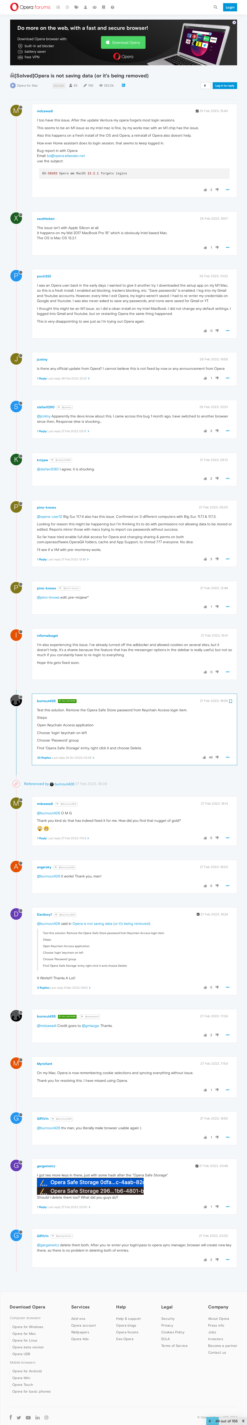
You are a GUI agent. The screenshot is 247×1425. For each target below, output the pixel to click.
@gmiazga (90, 1026)
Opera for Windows (27, 1327)
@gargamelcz (61, 1236)
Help (121, 1306)
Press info (216, 1325)
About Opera (218, 1319)
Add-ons (78, 1319)
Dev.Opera (125, 1339)
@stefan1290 (61, 460)
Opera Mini (21, 1378)
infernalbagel (47, 636)
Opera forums (127, 1332)
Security (168, 1319)
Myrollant (44, 1064)
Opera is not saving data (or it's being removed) (111, 923)
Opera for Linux (24, 1340)
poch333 (44, 276)
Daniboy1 (44, 914)
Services (80, 1306)
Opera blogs (126, 1325)
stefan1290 (46, 407)
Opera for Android (27, 1371)
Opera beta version (28, 1347)
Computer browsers (25, 1318)
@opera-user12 (49, 516)
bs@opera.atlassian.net (66, 156)
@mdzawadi (90, 1017)
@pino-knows (69, 588)
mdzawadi (45, 111)
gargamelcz (46, 1166)
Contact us (217, 1352)
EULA (165, 1339)
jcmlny (42, 359)
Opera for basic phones (31, 1391)
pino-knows (46, 507)
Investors (215, 1339)
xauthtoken (46, 219)
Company (218, 1306)
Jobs (212, 1332)
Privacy (167, 1325)
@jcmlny (64, 407)
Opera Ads (80, 1339)
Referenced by (36, 784)
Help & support (128, 1319)
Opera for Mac (27, 85)
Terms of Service (174, 1346)
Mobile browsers (22, 1362)
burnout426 (46, 701)
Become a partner (222, 1346)
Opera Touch (22, 1385)
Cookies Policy (172, 1332)
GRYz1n (43, 1119)
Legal (167, 1306)
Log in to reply (224, 85)
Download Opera (126, 42)
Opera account (83, 1325)
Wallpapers (80, 1332)
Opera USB (21, 1354)
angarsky (44, 867)
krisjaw (42, 460)
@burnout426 (66, 804)
